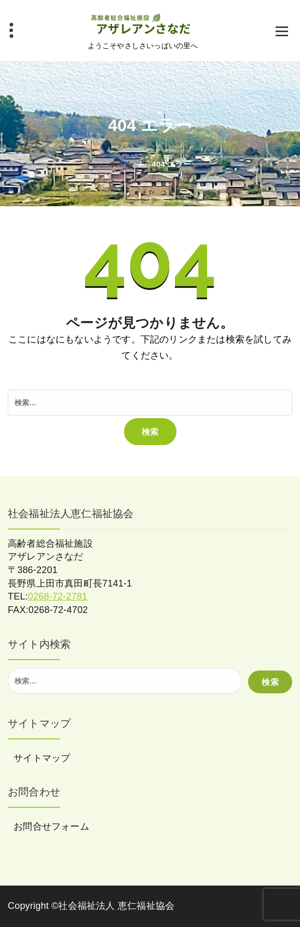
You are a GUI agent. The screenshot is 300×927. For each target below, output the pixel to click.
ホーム (121, 164)
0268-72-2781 (58, 596)
